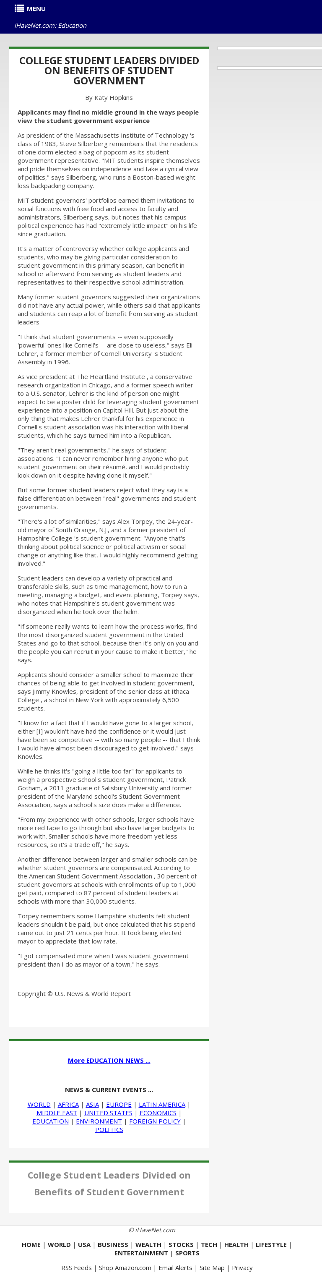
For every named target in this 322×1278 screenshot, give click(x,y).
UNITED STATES (108, 1112)
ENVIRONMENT (99, 1121)
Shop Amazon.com (125, 1267)
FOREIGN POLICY (155, 1121)
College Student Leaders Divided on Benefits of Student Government (109, 70)
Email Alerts (175, 1267)
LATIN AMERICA (162, 1104)
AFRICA (68, 1104)
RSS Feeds (76, 1267)
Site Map (212, 1267)
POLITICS (109, 1129)
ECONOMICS (158, 1112)
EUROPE (119, 1104)
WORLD (39, 1104)
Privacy (242, 1267)
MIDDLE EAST (56, 1112)
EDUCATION (50, 1121)
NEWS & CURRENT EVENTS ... (109, 1089)
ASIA (92, 1104)
